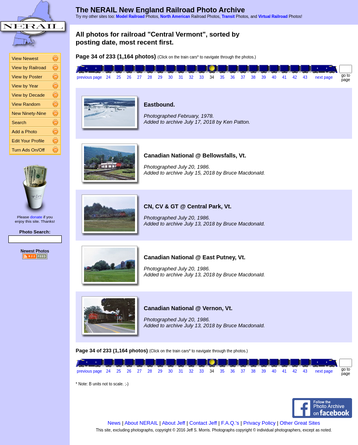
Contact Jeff (203, 423)
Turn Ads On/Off (28, 150)
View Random (26, 104)
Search (19, 122)
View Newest (25, 58)
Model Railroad (130, 16)
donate (36, 217)
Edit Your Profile (28, 140)
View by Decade (28, 95)
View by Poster (27, 76)
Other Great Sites (300, 423)
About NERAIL (141, 423)
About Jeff (173, 423)
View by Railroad (29, 67)
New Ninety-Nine (29, 113)
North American (175, 16)
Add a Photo (24, 131)
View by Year (25, 86)
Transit (228, 16)
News (114, 423)
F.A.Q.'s (230, 423)
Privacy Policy (259, 423)
